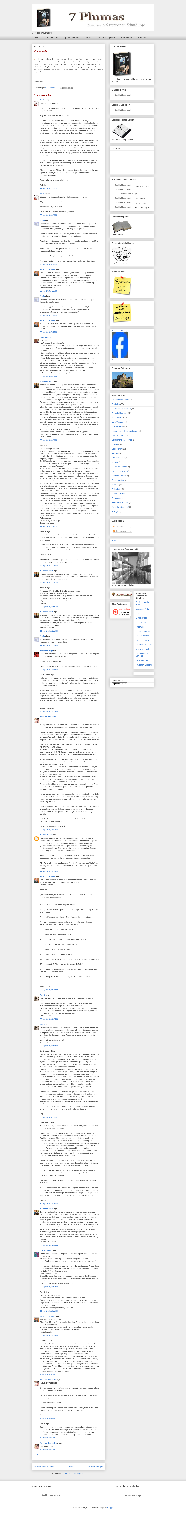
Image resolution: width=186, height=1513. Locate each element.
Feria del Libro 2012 (120, 507)
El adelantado (141, 618)
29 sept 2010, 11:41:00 (49, 607)
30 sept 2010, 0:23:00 (48, 1117)
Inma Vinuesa (46, 337)
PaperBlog (140, 627)
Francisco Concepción (121, 409)
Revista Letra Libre (144, 649)
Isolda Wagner (46, 1250)
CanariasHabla (142, 660)
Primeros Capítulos (106, 38)
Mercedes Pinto (46, 381)
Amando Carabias (47, 269)
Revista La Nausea (144, 645)
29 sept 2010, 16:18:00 (49, 830)
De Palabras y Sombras (142, 655)
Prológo (115, 511)
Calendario (116, 489)
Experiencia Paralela (120, 400)
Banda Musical (118, 480)
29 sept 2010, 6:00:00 (48, 264)
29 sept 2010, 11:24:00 (49, 566)
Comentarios (119, 531)
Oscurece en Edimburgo (120, 331)
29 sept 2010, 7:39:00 (48, 315)
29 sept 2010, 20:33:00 (49, 990)
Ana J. (42, 995)
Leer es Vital (141, 622)
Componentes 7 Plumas (122, 440)
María (42, 220)
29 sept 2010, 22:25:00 (49, 1019)
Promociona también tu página (122, 360)
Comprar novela (118, 494)
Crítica (138, 613)
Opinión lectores (71, 38)
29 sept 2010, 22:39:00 (49, 1046)
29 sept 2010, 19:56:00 (49, 871)
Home (37, 38)
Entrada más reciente (44, 1467)
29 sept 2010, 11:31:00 (49, 582)
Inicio (71, 1467)
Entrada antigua (95, 1467)
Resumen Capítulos (120, 502)
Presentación (52, 38)
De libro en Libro (143, 631)
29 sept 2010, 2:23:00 (48, 215)
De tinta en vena (142, 636)
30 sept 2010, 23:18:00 (49, 1311)
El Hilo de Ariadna (119, 467)
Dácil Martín (117, 449)
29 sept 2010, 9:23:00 (48, 440)
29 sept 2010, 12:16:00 (49, 631)
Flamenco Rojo (46, 650)
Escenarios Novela (120, 471)
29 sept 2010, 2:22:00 (48, 188)
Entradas (118, 527)
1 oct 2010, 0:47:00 (47, 1374)
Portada (115, 462)
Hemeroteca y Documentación (124, 431)
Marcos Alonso (46, 835)
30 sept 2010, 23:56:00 (49, 1335)
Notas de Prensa (119, 476)
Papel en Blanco (142, 640)
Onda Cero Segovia (142, 208)
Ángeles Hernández (48, 716)
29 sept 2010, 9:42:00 (48, 526)
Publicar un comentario (46, 1455)
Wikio (114, 541)
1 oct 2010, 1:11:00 (47, 1438)
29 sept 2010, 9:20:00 (48, 376)
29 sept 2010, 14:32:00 (49, 670)
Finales (115, 453)
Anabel (43, 100)
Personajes (116, 498)
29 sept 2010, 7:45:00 (48, 332)
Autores (88, 38)
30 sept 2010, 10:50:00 (49, 1245)
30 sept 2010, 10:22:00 (49, 1204)
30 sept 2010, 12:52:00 (49, 1287)
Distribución (126, 38)
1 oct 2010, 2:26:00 (47, 1450)
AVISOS (115, 485)
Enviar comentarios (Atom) (74, 1474)
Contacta (142, 38)
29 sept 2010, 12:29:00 (49, 645)
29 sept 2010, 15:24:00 (49, 711)
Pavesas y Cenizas (144, 665)
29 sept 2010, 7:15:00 (48, 291)
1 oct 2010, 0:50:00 (47, 1419)
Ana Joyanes (140, 199)
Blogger (110, 1508)
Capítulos (116, 404)
